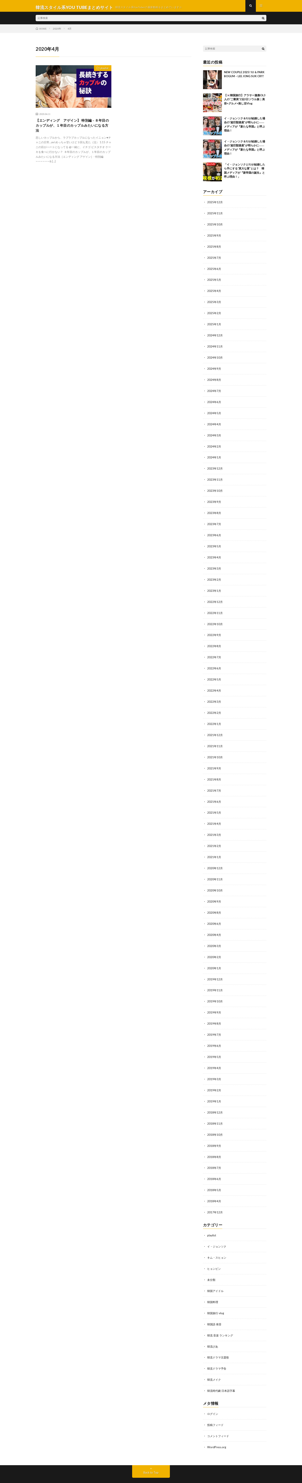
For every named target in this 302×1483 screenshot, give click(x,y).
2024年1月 (214, 456)
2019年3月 (214, 1066)
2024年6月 (214, 401)
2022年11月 (215, 608)
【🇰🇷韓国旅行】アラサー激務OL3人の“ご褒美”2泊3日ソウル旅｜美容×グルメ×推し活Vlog (245, 102)
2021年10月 (215, 750)
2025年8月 (214, 248)
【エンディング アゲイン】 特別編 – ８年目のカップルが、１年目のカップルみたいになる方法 (73, 129)
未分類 (211, 1264)
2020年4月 (214, 924)
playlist (102, 71)
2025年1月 (214, 325)
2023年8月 (214, 510)
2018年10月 (215, 1121)
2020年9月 (214, 892)
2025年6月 (214, 270)
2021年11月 (215, 739)
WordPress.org (217, 1428)
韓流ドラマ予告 (217, 1351)
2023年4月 (214, 554)
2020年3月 (214, 935)
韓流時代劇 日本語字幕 (222, 1373)
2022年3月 (214, 695)
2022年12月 (215, 597)
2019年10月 (215, 990)
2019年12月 (215, 968)
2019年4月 (214, 1055)
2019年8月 (214, 1012)
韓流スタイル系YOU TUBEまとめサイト (87, 1468)
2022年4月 (214, 685)
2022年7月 (214, 652)
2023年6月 (214, 532)
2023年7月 (214, 521)
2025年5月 (214, 281)
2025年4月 (214, 292)
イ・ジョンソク (217, 1231)
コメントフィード (219, 1417)
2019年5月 (214, 1044)
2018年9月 (214, 1132)
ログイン (213, 1395)
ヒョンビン (214, 1253)
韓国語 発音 (215, 1307)
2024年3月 (214, 434)
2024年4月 (214, 423)
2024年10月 (215, 357)
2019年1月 (214, 1088)
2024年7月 (214, 390)
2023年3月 (214, 565)
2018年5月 (214, 1175)
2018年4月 (214, 1186)
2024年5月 (214, 412)
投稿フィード (216, 1406)
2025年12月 (215, 205)
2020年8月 (214, 903)
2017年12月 (215, 1197)
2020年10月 (215, 881)
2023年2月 (214, 576)
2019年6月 (214, 1033)
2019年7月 (214, 1023)
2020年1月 (214, 957)
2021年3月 (214, 826)
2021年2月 (214, 837)
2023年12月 (215, 466)
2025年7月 (214, 259)
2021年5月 (214, 805)
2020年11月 (215, 870)
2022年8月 (214, 641)
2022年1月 (214, 717)
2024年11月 (215, 347)
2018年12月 (215, 1099)
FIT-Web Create (102, 1473)
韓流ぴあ (213, 1329)
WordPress (140, 1473)
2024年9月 (214, 368)
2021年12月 (215, 728)
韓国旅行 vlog (216, 1296)
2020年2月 (214, 946)
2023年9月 (214, 499)
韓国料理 (213, 1285)
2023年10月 (215, 488)
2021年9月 (214, 761)
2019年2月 (214, 1077)
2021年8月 (214, 772)
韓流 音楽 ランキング (221, 1318)
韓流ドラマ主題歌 (219, 1340)
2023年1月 (214, 586)
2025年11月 (215, 216)
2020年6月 (214, 914)
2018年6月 (214, 1164)
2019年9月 (214, 1001)
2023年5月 (214, 543)
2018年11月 (215, 1110)
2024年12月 (215, 336)
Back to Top (151, 1453)
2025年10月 (215, 227)
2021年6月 (214, 794)
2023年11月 (215, 477)
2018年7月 (214, 1153)
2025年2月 (214, 314)
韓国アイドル (216, 1274)
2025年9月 (214, 237)
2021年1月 (214, 848)
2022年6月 (214, 663)
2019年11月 (215, 979)
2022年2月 (214, 706)
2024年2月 (214, 445)
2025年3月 (214, 303)
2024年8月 (214, 379)
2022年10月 (215, 619)
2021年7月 (214, 783)
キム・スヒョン (217, 1242)
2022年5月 (214, 674)
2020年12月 (215, 859)
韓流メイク (214, 1362)
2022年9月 (214, 630)
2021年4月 (214, 815)
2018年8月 (214, 1143)
